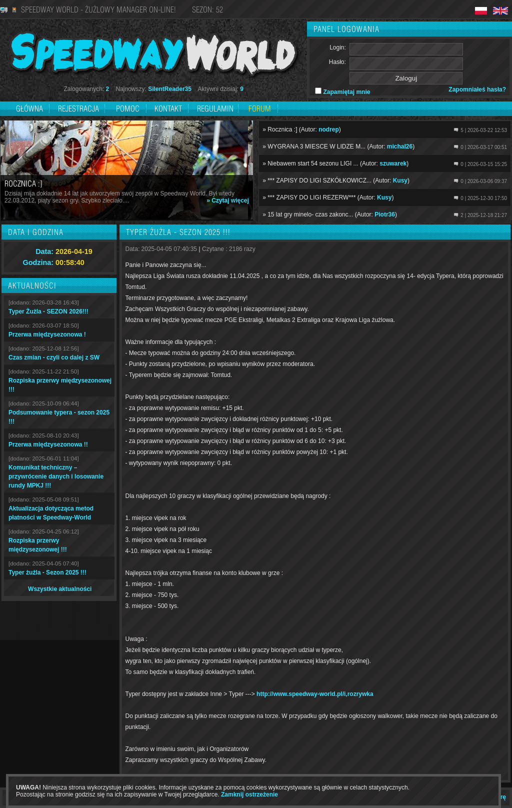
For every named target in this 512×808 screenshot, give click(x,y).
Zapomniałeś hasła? (477, 89)
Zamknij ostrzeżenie (249, 794)
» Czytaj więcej (227, 200)
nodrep (328, 129)
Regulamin (215, 108)
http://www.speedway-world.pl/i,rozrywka (315, 694)
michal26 (399, 146)
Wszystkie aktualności (60, 589)
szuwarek (393, 163)
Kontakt (168, 108)
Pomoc (128, 108)
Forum (259, 108)
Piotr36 (384, 214)
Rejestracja (79, 108)
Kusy (400, 180)
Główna (29, 108)
